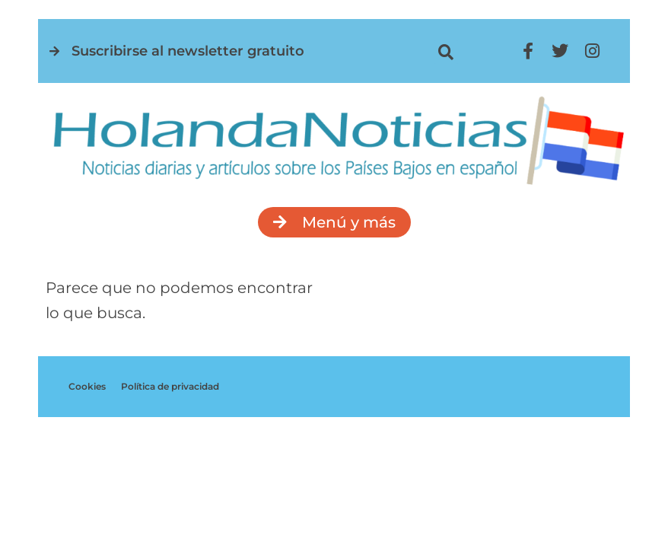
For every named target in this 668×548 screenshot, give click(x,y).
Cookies (87, 386)
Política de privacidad (170, 386)
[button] (446, 52)
